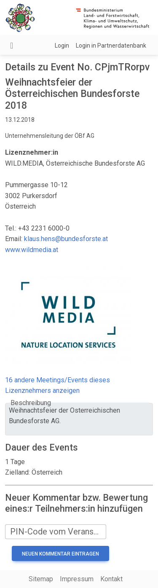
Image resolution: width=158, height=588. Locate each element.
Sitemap (41, 579)
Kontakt (111, 579)
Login (62, 45)
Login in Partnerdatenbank (111, 45)
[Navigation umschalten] (11, 45)
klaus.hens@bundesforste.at (66, 239)
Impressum (77, 579)
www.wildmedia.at (31, 250)
